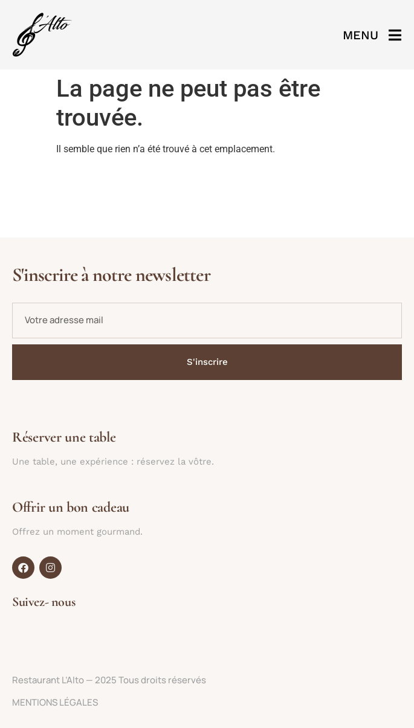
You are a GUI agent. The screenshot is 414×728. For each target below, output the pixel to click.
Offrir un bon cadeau (70, 507)
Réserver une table (64, 437)
